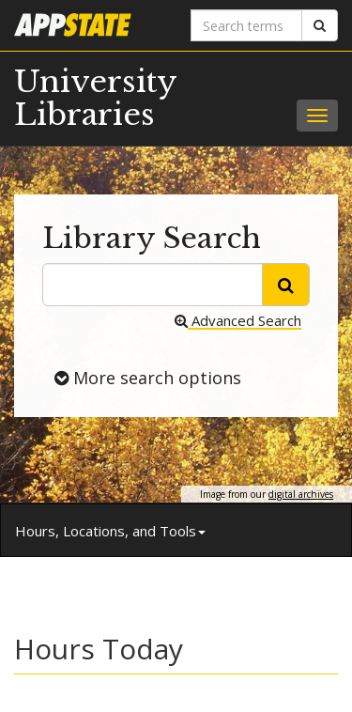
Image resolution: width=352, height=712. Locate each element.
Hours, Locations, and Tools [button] (110, 530)
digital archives (300, 494)
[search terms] (152, 284)
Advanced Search (238, 320)
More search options (147, 377)
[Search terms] (247, 25)
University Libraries (95, 98)
